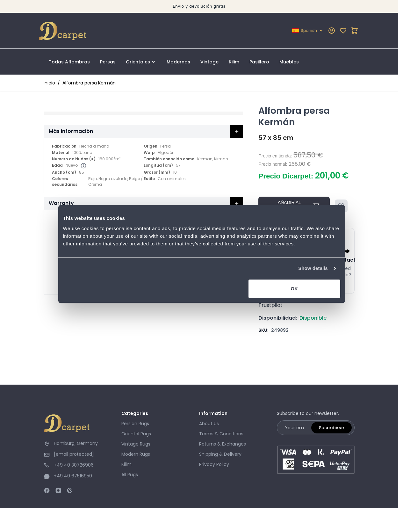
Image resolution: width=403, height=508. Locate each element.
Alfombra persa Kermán (89, 83)
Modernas (178, 62)
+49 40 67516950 (73, 476)
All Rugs (129, 474)
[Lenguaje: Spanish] (308, 30)
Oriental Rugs (136, 434)
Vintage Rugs (135, 444)
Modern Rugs (135, 454)
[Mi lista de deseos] (343, 30)
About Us (209, 423)
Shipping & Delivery (220, 454)
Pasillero (259, 62)
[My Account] (332, 30)
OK (296, 300)
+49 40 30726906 (74, 465)
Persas (108, 62)
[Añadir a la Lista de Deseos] (341, 206)
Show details (316, 280)
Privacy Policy (214, 464)
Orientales (138, 62)
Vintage (209, 62)
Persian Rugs (135, 423)
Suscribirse (331, 428)
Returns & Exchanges (222, 444)
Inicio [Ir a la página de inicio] (49, 83)
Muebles (289, 62)
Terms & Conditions (221, 434)
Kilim (234, 62)
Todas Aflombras (69, 62)
